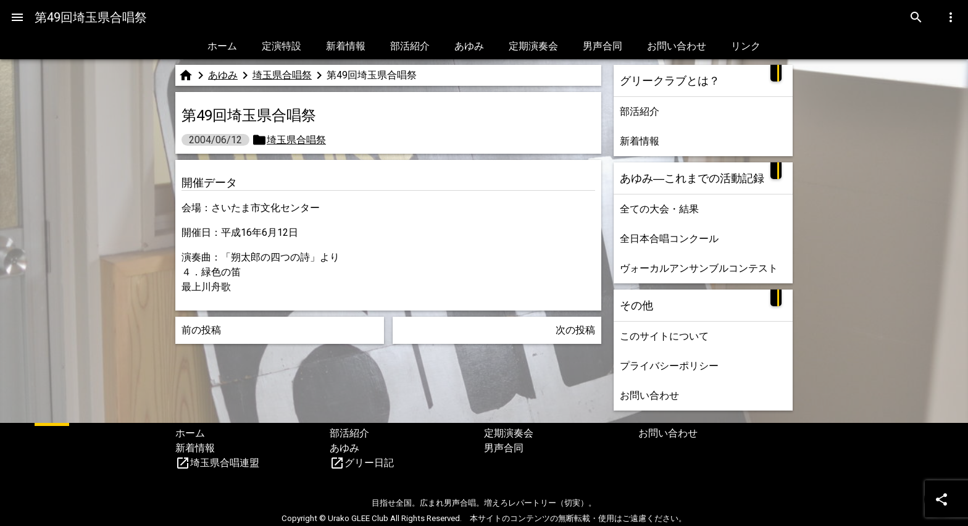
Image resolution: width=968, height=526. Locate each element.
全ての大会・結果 (659, 209)
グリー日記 (369, 463)
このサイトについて (664, 336)
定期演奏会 (533, 46)
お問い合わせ (676, 46)
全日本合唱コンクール (669, 238)
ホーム (222, 46)
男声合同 (602, 46)
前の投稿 (201, 330)
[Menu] (17, 17)
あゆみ (469, 46)
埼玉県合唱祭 (282, 75)
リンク (746, 46)
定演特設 (281, 46)
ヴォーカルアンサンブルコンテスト (699, 268)
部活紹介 (410, 46)
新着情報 (345, 46)
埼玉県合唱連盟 (224, 463)
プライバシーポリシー (669, 366)
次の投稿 (575, 330)
